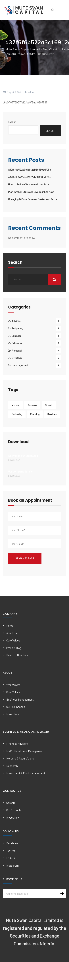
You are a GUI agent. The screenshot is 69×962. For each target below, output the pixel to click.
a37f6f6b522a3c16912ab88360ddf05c (29, 169)
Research (12, 766)
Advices (16, 321)
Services (52, 414)
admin (29, 92)
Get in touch (13, 810)
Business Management (20, 699)
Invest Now (13, 714)
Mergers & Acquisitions (20, 758)
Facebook (12, 843)
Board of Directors (17, 655)
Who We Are (13, 684)
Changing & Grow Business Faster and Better (33, 199)
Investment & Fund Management (25, 773)
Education (17, 343)
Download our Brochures (34, 458)
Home (9, 625)
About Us (11, 633)
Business (16, 335)
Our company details (34, 474)
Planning (34, 414)
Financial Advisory (17, 743)
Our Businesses (15, 706)
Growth (49, 405)
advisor (15, 405)
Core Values (13, 640)
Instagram (12, 865)
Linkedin (11, 858)
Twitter (10, 850)
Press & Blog (13, 647)
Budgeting (17, 328)
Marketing (16, 414)
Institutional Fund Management (25, 751)
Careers (11, 802)
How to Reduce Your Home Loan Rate (28, 184)
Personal (17, 350)
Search (12, 121)
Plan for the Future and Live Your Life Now (31, 191)
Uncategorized (20, 365)
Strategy (17, 357)
